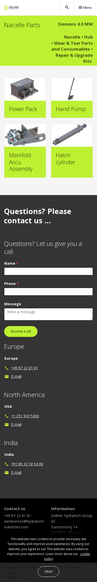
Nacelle (72, 37)
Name (11, 269)
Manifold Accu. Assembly (21, 162)
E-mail (16, 382)
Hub (88, 37)
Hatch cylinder (65, 158)
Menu (85, 7)
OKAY (48, 571)
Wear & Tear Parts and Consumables (72, 46)
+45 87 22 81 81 (24, 373)
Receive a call (21, 337)
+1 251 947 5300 (25, 422)
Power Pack (23, 109)
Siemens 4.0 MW (75, 24)
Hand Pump (71, 109)
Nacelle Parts (22, 25)
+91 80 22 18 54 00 (27, 470)
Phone (11, 289)
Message (12, 310)
